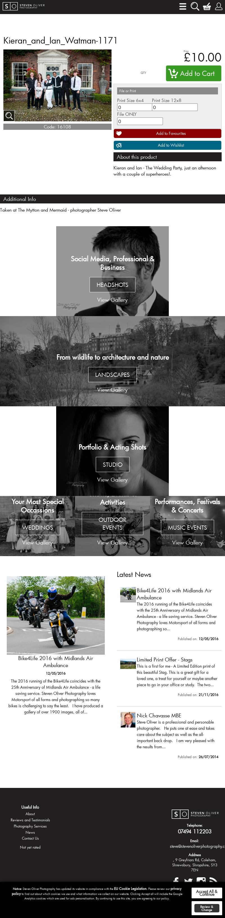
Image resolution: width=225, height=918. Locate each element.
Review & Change (206, 908)
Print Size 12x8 (166, 100)
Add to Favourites (171, 133)
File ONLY (127, 114)
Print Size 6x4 (130, 100)
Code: (50, 127)
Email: (194, 840)
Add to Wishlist (171, 145)
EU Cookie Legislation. (130, 888)
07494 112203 (195, 831)
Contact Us (30, 838)
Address (194, 855)
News (30, 832)
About (30, 814)
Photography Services (30, 826)
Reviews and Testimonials (30, 820)
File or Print (127, 91)
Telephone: (195, 825)
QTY (143, 73)
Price (186, 51)
